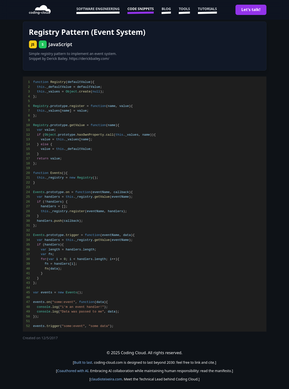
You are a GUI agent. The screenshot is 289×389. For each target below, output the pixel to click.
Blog (166, 9)
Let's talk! (250, 9)
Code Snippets (140, 9)
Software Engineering (98, 9)
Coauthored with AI (72, 370)
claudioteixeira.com (106, 379)
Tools (184, 9)
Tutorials (207, 9)
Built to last (83, 362)
